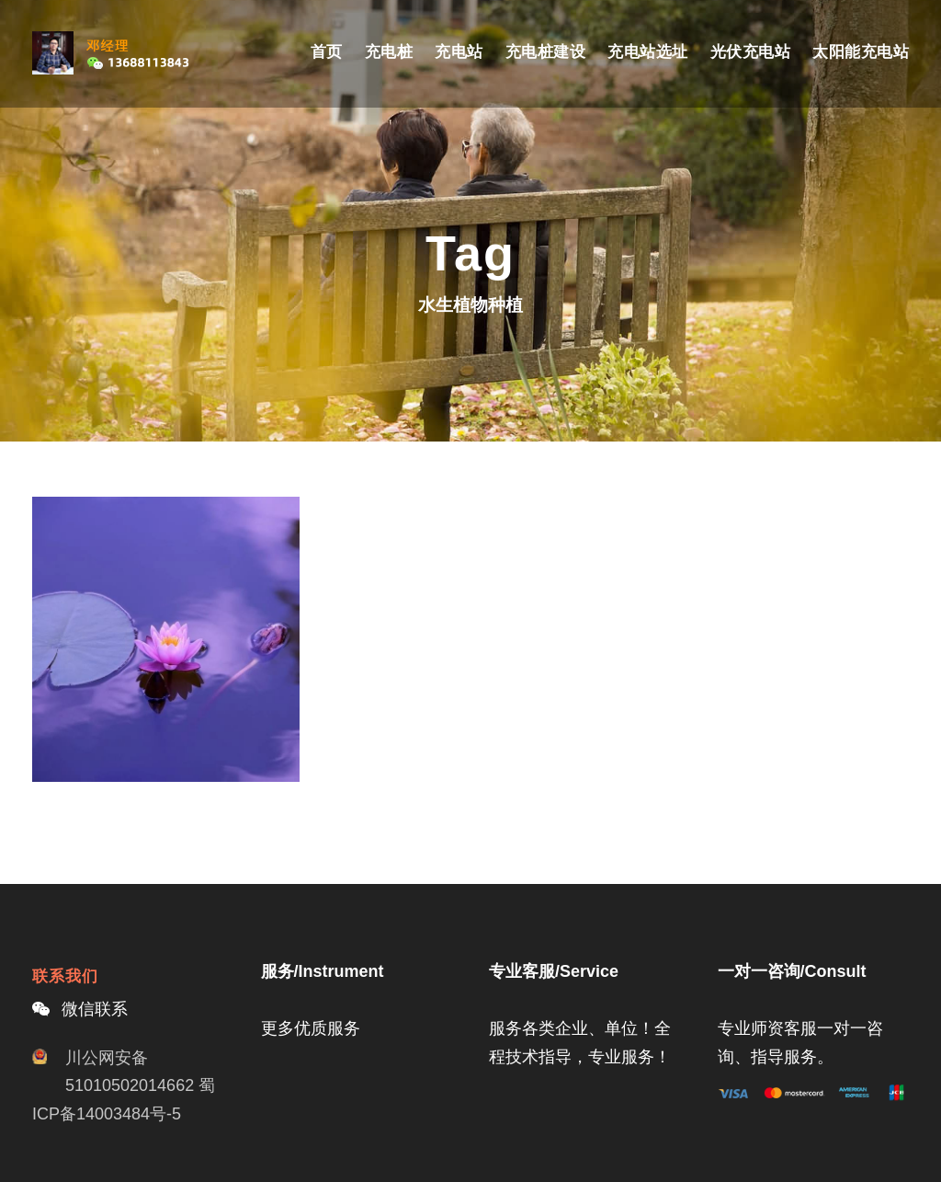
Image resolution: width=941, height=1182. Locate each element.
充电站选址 (647, 52)
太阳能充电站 (860, 52)
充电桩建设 (545, 52)
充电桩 (389, 52)
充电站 (459, 52)
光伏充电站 (750, 52)
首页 (327, 52)
